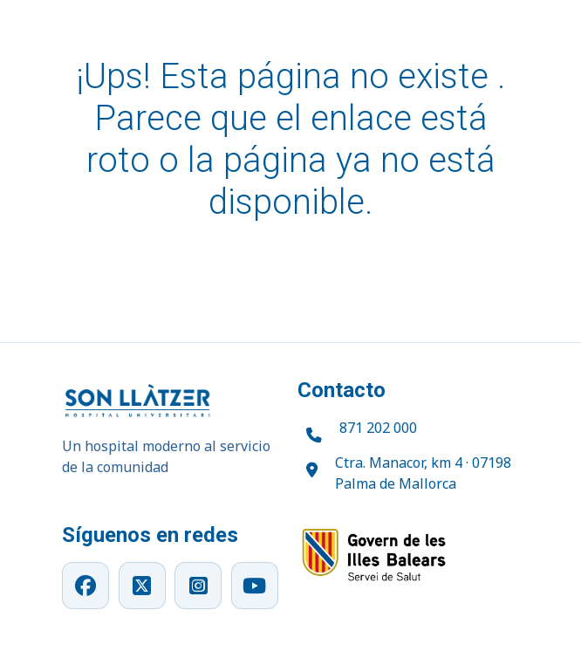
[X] (142, 585)
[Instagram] (198, 585)
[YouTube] (254, 585)
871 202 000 (378, 427)
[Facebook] (85, 585)
